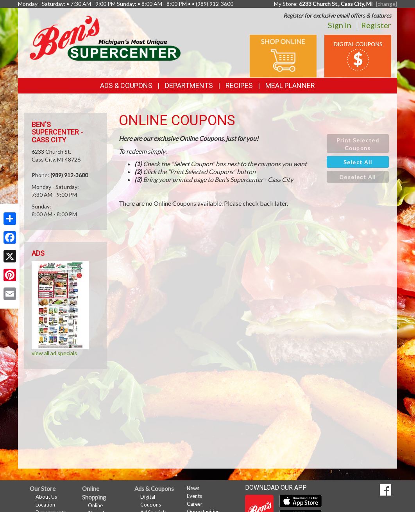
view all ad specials (54, 353)
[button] (358, 143)
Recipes (239, 85)
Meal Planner (290, 85)
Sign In (339, 25)
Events (194, 496)
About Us (46, 497)
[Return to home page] (105, 37)
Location (45, 504)
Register (376, 25)
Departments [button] (189, 85)
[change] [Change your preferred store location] (386, 3)
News (193, 488)
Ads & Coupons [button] (126, 85)
